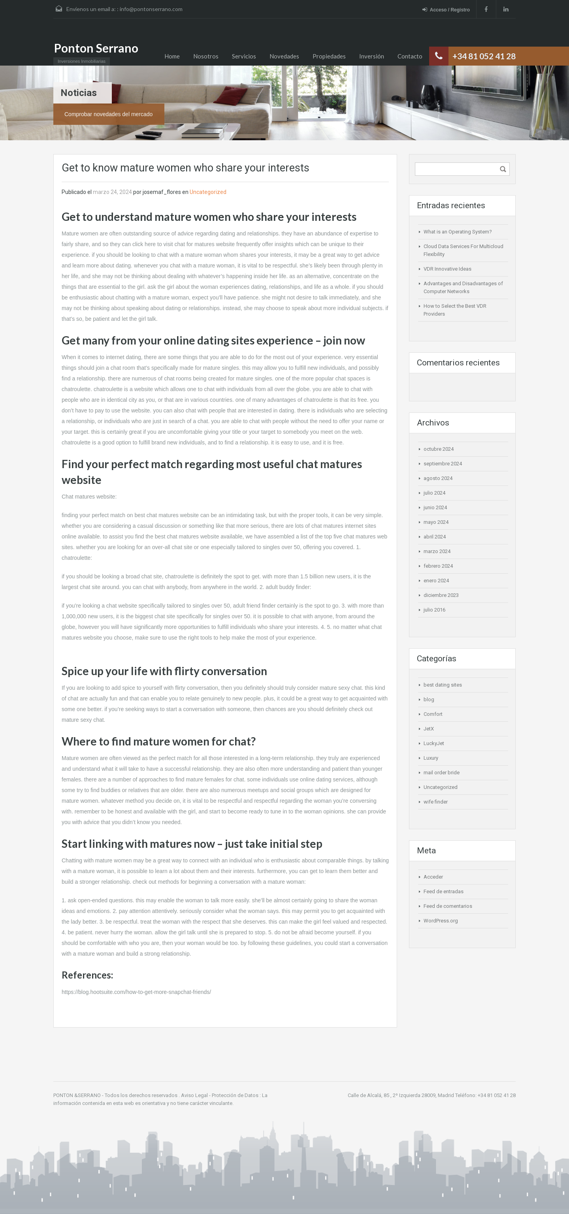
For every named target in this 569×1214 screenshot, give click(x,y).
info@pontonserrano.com (151, 9)
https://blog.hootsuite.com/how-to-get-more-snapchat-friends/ (136, 992)
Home (172, 56)
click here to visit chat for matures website (183, 244)
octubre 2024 (439, 449)
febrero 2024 (438, 566)
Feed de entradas (443, 891)
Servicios (244, 56)
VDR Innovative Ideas (447, 269)
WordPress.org (441, 921)
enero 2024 (436, 580)
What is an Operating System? (458, 232)
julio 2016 (434, 610)
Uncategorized (208, 192)
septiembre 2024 (443, 464)
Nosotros (206, 56)
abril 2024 (435, 537)
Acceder (433, 877)
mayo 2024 (436, 522)
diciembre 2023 (441, 595)
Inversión (371, 56)
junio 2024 (435, 507)
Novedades (284, 56)
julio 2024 (434, 493)
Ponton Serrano (96, 47)
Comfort (433, 714)
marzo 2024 (437, 551)
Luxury (431, 758)
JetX (429, 729)
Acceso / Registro (446, 10)
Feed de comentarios (448, 906)
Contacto (410, 56)
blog (429, 699)
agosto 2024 (438, 478)
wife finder (436, 802)
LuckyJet (434, 743)
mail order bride (442, 772)
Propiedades (329, 56)
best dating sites (443, 685)
